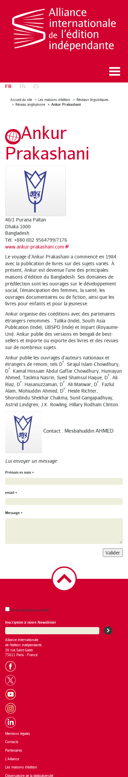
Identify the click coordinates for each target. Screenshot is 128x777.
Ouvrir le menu (114, 66)
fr (8, 81)
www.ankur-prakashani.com (34, 242)
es (36, 81)
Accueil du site (21, 95)
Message (14, 508)
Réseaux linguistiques (92, 95)
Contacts (11, 737)
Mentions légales (17, 729)
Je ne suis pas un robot (27, 605)
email (11, 488)
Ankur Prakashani (66, 100)
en (22, 81)
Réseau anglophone (30, 100)
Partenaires (13, 745)
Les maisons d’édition (54, 95)
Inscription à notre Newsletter (30, 617)
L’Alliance (12, 754)
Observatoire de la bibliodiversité (29, 771)
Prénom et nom (19, 467)
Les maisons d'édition (21, 763)
